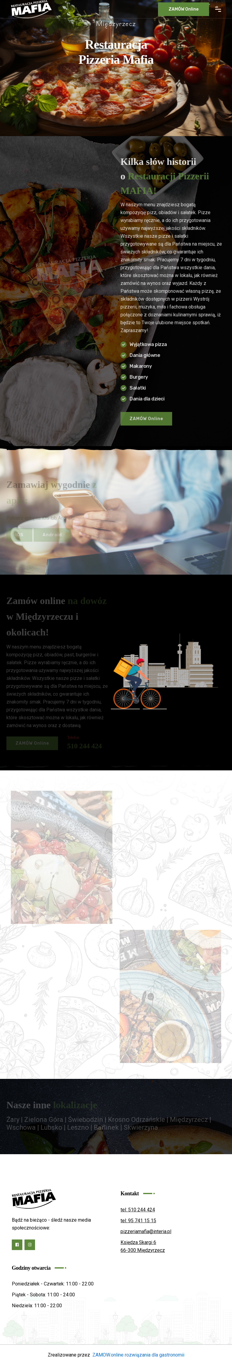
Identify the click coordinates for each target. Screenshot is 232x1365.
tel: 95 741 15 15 (138, 1220)
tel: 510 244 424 (138, 1210)
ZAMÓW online (183, 9)
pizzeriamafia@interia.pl (146, 1231)
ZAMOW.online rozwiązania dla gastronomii (138, 1355)
